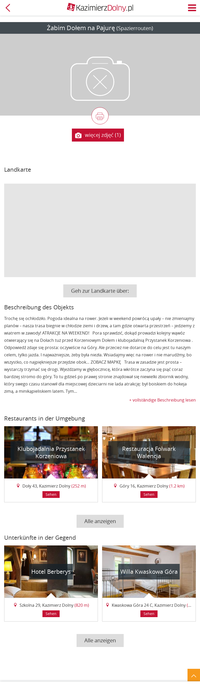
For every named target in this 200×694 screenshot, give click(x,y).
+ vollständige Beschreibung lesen (162, 400)
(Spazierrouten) (134, 28)
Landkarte (17, 169)
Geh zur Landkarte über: (100, 290)
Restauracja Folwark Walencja (149, 452)
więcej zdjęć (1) (98, 135)
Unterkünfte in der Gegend (40, 537)
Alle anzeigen (100, 521)
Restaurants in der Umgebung (44, 418)
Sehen (51, 494)
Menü (192, 8)
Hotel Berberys (51, 571)
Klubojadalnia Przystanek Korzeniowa (51, 452)
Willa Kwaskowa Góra (149, 571)
